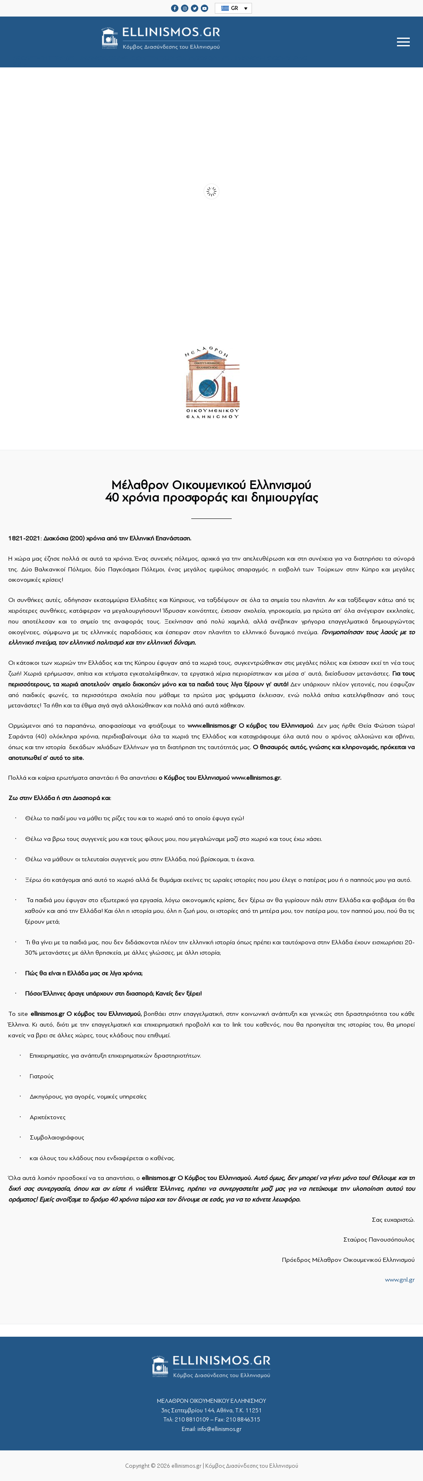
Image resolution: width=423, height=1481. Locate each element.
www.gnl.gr (400, 1279)
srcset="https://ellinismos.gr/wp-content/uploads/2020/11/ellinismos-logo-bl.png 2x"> (160, 42)
